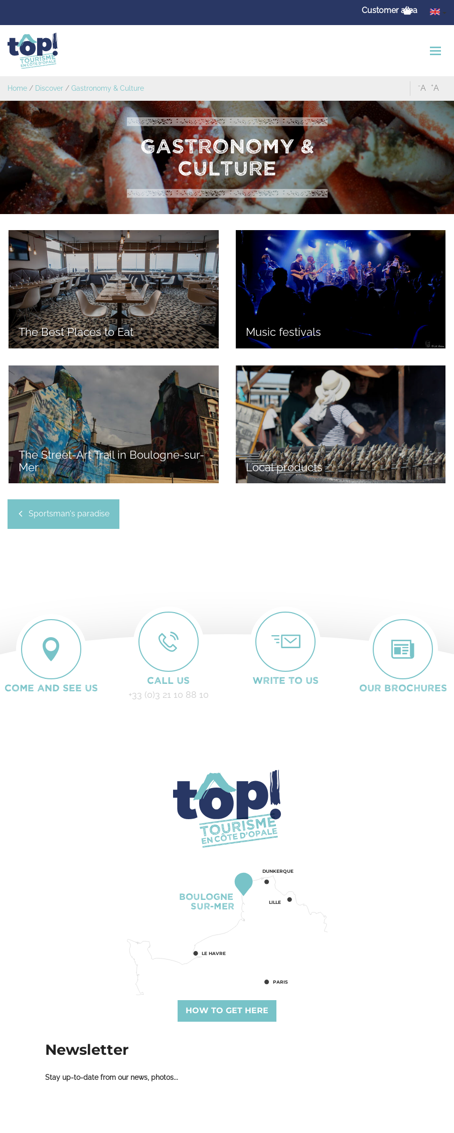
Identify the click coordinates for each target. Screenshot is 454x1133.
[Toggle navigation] (436, 51)
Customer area (389, 10)
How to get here (227, 1010)
